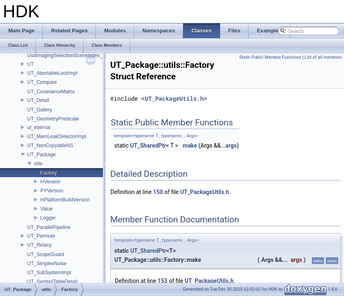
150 (158, 192)
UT (30, 64)
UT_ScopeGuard (45, 254)
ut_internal (38, 127)
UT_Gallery (39, 110)
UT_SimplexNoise (47, 263)
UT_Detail (38, 100)
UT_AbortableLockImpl (52, 73)
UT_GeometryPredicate (53, 119)
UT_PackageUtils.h (174, 99)
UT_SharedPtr (148, 145)
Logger (48, 218)
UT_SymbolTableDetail (52, 281)
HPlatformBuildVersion (65, 200)
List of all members (323, 57)
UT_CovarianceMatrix (51, 92)
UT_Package (41, 154)
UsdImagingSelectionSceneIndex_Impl (69, 55)
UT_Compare (42, 82)
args (231, 145)
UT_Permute (41, 236)
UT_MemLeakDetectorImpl (56, 136)
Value (46, 209)
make (190, 145)
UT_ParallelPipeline (48, 227)
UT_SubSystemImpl (49, 272)
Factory (48, 173)
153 (162, 281)
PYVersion (51, 191)
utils (38, 163)
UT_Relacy (39, 245)
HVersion (50, 182)
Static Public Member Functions (270, 57)
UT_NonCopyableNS (50, 145)
